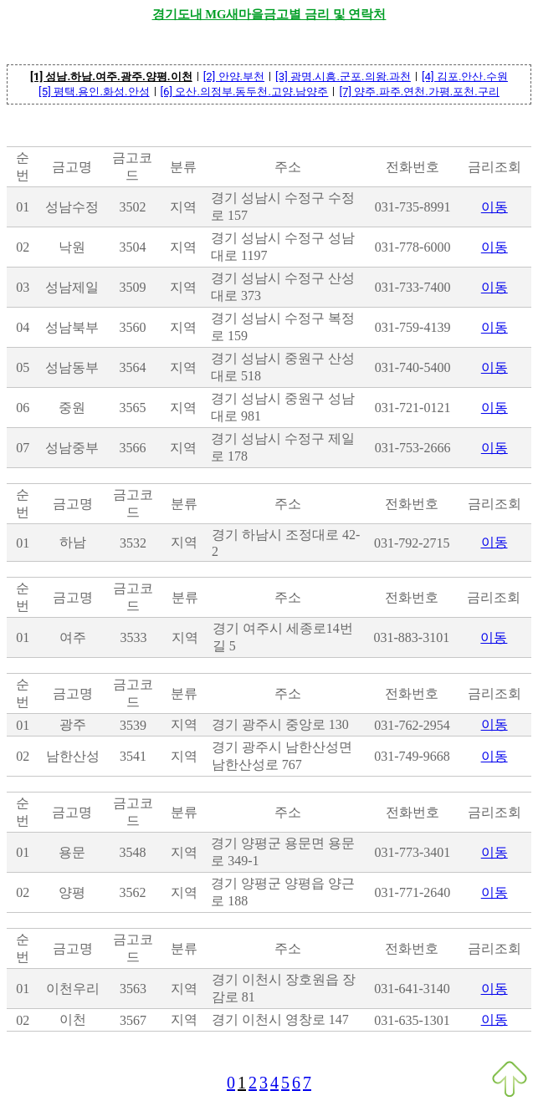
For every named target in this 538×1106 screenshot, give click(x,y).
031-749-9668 (412, 756)
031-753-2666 (413, 448)
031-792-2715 (412, 543)
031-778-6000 (413, 247)
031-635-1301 (412, 1020)
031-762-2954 (412, 725)
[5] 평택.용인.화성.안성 (93, 91)
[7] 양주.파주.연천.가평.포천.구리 (419, 91)
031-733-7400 (413, 287)
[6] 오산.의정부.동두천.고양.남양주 (245, 91)
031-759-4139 (413, 327)
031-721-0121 (413, 407)
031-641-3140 (412, 988)
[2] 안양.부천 (233, 76)
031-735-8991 (413, 207)
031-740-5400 (413, 367)
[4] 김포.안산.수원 (465, 76)
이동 (494, 207)
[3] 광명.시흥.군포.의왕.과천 (343, 76)
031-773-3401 (413, 852)
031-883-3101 (412, 637)
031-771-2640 (413, 892)
